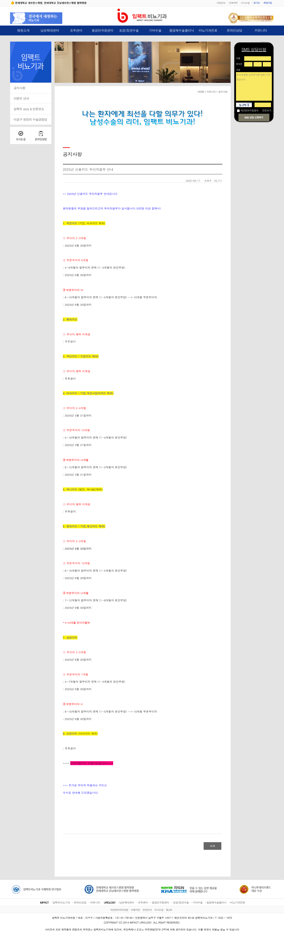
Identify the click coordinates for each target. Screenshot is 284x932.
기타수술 (155, 30)
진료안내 (221, 2)
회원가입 (268, 2)
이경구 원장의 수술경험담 (30, 119)
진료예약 (233, 2)
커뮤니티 (261, 30)
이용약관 (135, 909)
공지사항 (19, 88)
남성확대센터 (49, 30)
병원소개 (23, 30)
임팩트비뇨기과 (61, 902)
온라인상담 (234, 30)
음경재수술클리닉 (181, 30)
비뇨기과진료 (208, 30)
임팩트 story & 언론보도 (29, 109)
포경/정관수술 (129, 30)
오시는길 (245, 2)
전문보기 (266, 110)
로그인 (256, 2)
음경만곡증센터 (102, 30)
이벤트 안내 (21, 98)
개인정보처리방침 (119, 909)
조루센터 (76, 30)
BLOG (169, 909)
